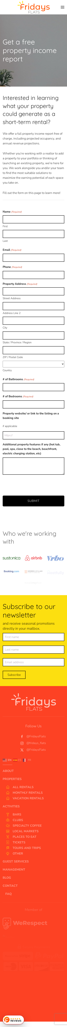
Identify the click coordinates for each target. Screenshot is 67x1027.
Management (14, 870)
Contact (10, 886)
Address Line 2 (12, 313)
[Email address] (33, 663)
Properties (12, 779)
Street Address (12, 298)
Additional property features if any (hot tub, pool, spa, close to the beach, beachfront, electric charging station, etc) (31, 449)
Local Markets (22, 831)
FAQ (8, 894)
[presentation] (30, 485)
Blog (7, 878)
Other (14, 853)
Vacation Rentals (24, 798)
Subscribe (14, 676)
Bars (13, 814)
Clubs (14, 820)
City (5, 327)
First (5, 226)
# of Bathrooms (18, 379)
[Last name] (33, 651)
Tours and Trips (23, 848)
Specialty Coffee (23, 825)
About (8, 771)
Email (12, 250)
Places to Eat (20, 836)
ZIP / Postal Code (13, 357)
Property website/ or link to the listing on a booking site (31, 416)
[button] (62, 7)
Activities (11, 806)
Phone (12, 267)
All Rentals (19, 787)
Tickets (15, 842)
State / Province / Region (17, 342)
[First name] (33, 638)
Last (5, 241)
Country (7, 370)
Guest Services (16, 861)
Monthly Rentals (24, 792)
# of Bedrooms (18, 396)
